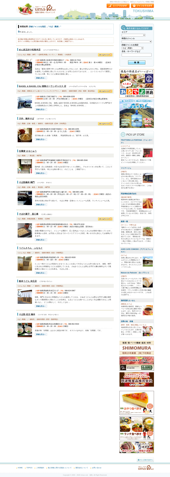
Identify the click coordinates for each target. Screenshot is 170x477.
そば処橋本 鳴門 (27, 182)
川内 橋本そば (26, 118)
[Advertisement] (37, 364)
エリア (124, 32)
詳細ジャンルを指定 (130, 45)
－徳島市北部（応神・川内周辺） (55, 123)
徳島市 (64, 91)
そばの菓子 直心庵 (28, 214)
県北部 (32, 155)
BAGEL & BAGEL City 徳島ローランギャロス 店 (42, 86)
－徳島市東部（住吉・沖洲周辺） (52, 253)
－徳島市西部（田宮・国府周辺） (47, 319)
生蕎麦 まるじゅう (28, 151)
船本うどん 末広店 (28, 281)
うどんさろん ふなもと (31, 248)
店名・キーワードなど (131, 51)
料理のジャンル (128, 38)
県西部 (40, 219)
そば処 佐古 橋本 (27, 314)
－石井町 (47, 219)
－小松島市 (67, 54)
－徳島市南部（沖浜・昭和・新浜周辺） (81, 91)
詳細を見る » (40, 78)
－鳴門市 (38, 155)
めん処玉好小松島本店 (29, 49)
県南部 (60, 54)
